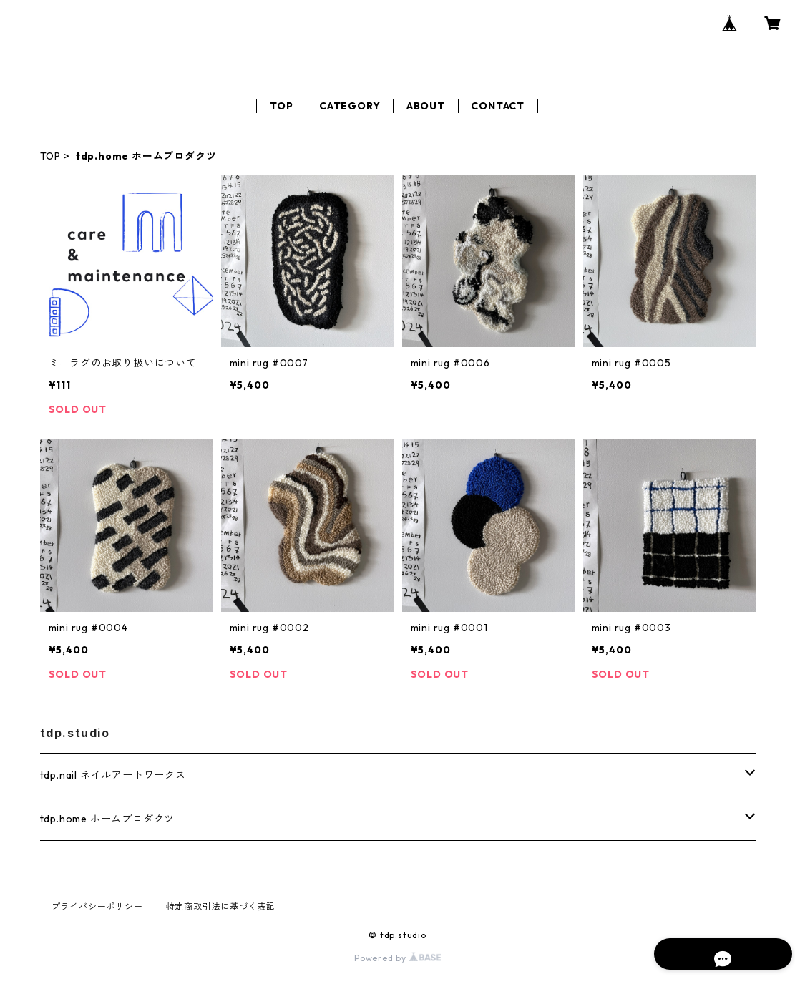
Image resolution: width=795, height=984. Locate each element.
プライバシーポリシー (97, 906)
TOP (281, 105)
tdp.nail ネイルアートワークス (113, 775)
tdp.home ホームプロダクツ (107, 818)
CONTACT (498, 105)
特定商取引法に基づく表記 (221, 906)
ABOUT (425, 105)
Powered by (397, 958)
